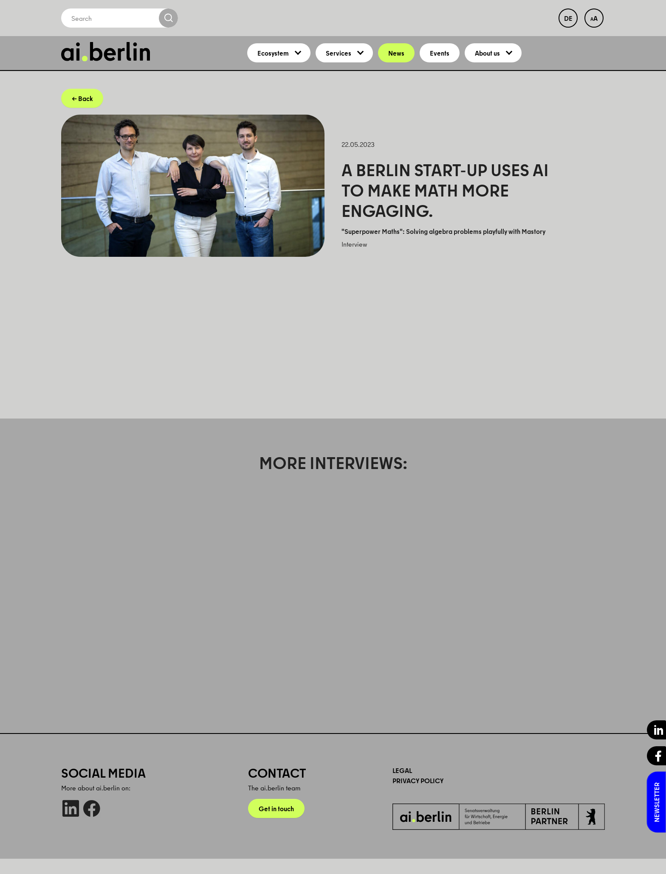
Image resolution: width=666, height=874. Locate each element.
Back (85, 113)
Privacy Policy (417, 796)
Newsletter (656, 802)
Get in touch (276, 824)
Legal (402, 785)
